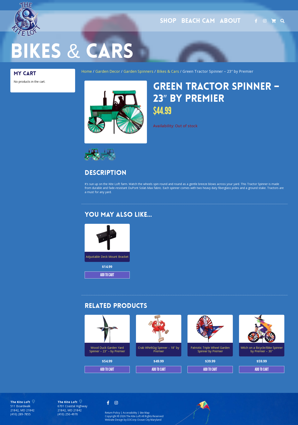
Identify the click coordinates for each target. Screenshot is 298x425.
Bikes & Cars (168, 71)
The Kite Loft (133, 416)
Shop (167, 21)
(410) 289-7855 (20, 414)
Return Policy (112, 412)
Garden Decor (107, 71)
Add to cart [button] (107, 275)
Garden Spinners (138, 71)
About (229, 21)
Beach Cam (197, 21)
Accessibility (130, 412)
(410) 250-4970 (68, 414)
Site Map (145, 412)
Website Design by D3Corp (121, 419)
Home (86, 71)
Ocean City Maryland (149, 419)
